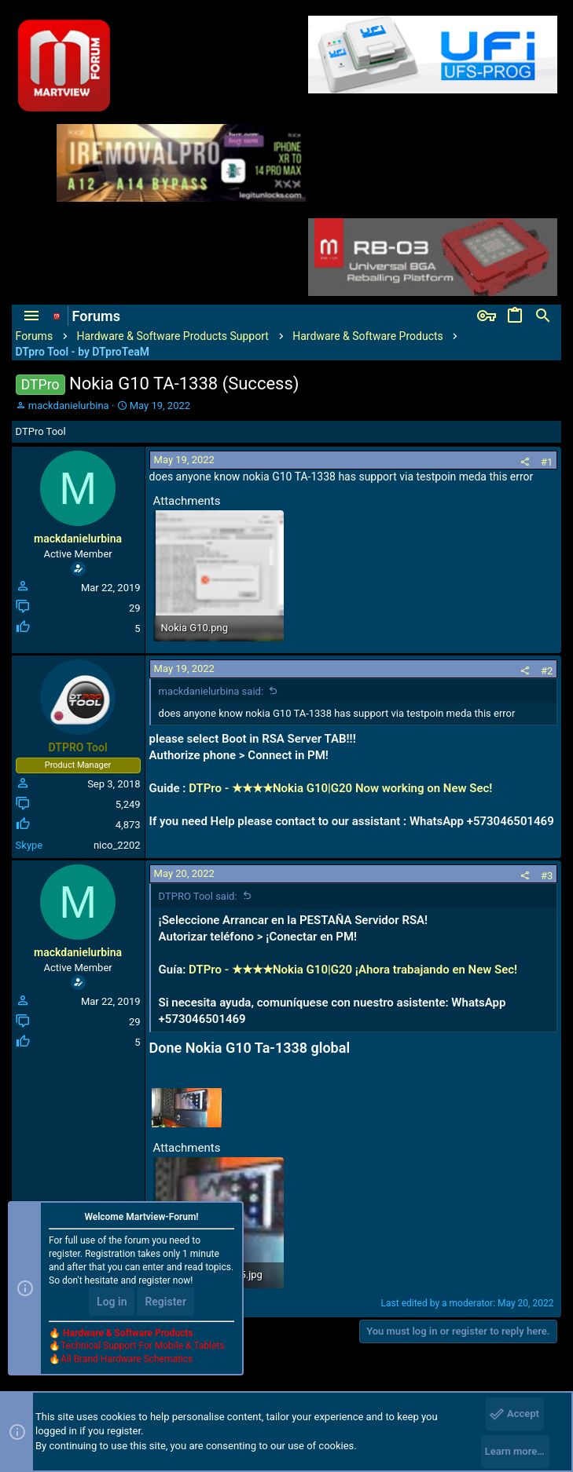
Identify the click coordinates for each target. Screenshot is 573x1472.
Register (165, 1301)
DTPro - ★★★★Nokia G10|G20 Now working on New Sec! (340, 788)
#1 (547, 462)
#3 (547, 876)
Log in (112, 1301)
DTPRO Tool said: (198, 896)
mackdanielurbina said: (211, 691)
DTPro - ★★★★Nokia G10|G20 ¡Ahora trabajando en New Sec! (353, 969)
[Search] (543, 316)
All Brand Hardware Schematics (127, 1358)
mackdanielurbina (68, 405)
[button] (31, 316)
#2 (547, 671)
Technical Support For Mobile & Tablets (142, 1345)
